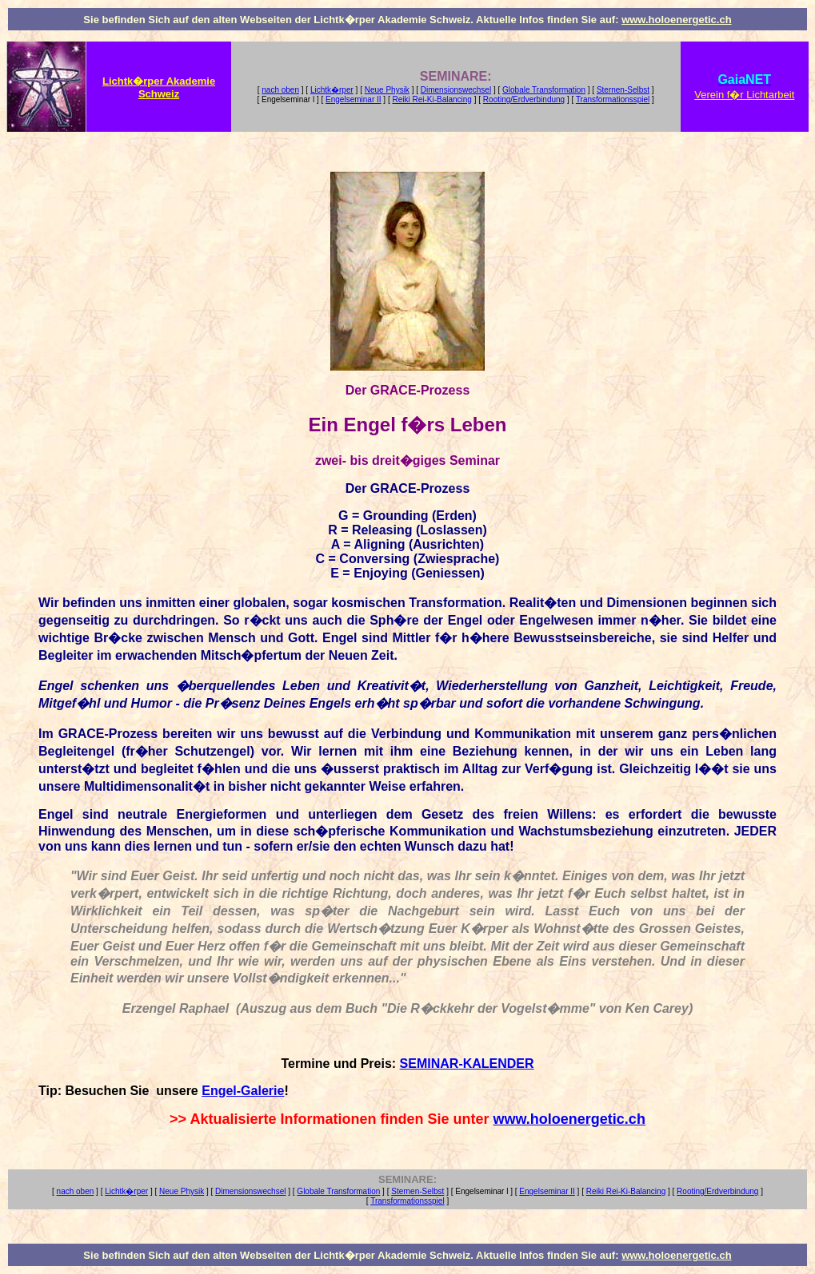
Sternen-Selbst (623, 89)
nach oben (280, 89)
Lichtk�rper (332, 89)
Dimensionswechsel (456, 89)
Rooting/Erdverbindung (524, 99)
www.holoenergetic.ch (676, 20)
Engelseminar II (353, 99)
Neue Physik (387, 89)
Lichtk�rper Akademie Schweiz (158, 87)
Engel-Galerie (243, 1090)
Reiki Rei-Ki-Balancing (431, 99)
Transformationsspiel (612, 99)
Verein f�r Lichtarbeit (744, 95)
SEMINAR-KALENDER (467, 1063)
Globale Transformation (543, 89)
